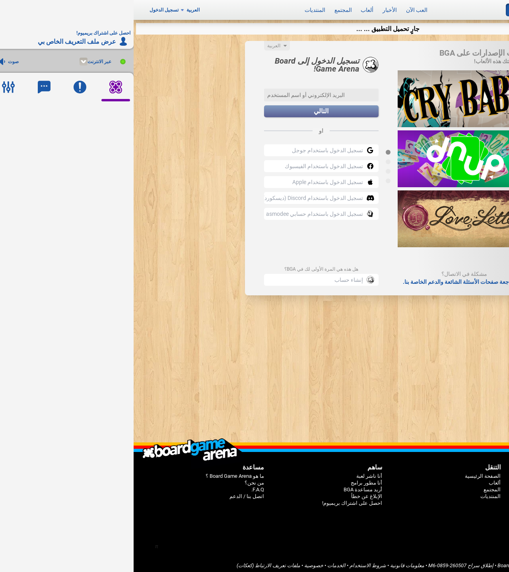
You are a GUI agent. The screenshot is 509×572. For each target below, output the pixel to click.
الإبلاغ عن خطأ (233, 493)
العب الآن (283, 9)
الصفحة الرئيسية (349, 473)
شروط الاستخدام (234, 563)
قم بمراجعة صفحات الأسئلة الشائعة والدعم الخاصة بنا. (330, 279)
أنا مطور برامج (233, 480)
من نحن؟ (120, 480)
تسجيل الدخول (30, 9)
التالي (187, 108)
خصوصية (180, 563)
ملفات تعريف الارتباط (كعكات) (135, 563)
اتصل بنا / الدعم (113, 493)
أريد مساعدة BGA (229, 487)
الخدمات (203, 563)
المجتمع (209, 9)
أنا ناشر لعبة (236, 473)
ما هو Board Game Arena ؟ (101, 473)
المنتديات (181, 9)
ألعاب (233, 9)
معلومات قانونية (273, 563)
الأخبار (256, 9)
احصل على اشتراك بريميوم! (218, 500)
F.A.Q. (124, 487)
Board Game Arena (385, 563)
